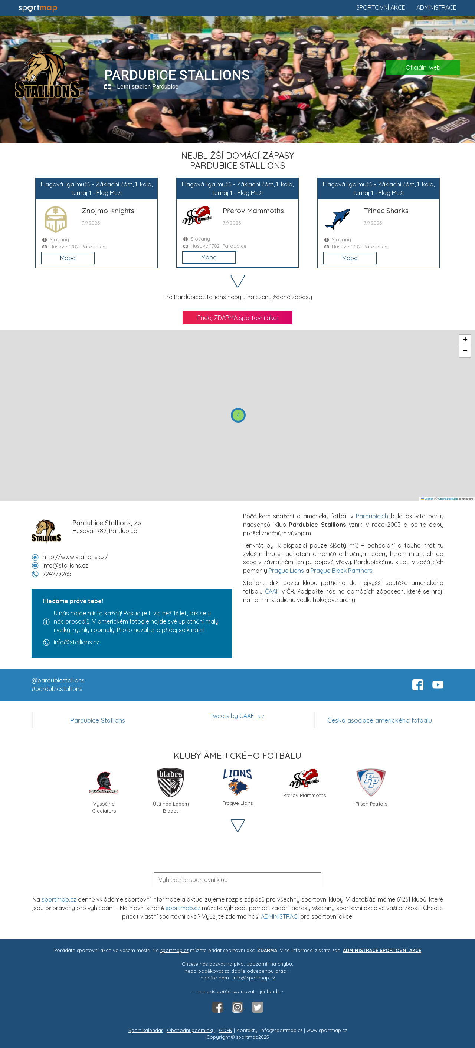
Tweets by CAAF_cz (237, 716)
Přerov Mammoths (304, 783)
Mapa (68, 258)
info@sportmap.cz (254, 978)
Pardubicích (372, 516)
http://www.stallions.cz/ (75, 557)
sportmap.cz (59, 899)
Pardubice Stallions (97, 720)
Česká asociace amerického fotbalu (379, 720)
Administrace (436, 7)
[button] (238, 415)
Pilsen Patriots (371, 787)
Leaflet (427, 498)
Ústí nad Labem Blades (171, 790)
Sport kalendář (145, 1030)
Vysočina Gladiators (104, 790)
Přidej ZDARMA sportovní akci (237, 317)
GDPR (225, 1030)
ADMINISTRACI (280, 916)
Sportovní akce (380, 7)
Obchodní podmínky (191, 1030)
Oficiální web (423, 67)
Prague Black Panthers (342, 570)
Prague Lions (286, 570)
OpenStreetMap (448, 498)
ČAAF (272, 591)
